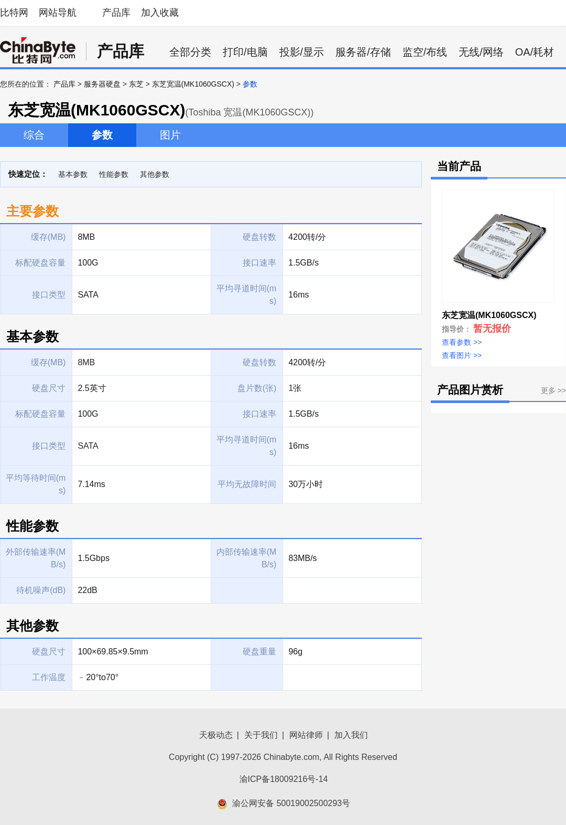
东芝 (136, 84)
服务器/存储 (363, 52)
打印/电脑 (245, 52)
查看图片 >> (462, 355)
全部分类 (190, 52)
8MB (86, 362)
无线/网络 (481, 52)
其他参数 (154, 174)
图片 (170, 135)
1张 (294, 388)
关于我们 (261, 735)
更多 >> (553, 390)
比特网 (14, 12)
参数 (102, 135)
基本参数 (73, 174)
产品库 (116, 12)
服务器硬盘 (102, 84)
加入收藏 (160, 12)
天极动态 (216, 735)
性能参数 (113, 174)
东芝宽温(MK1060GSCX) (193, 84)
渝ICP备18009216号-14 (284, 779)
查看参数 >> (462, 342)
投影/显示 (301, 52)
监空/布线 (425, 52)
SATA (88, 445)
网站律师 (306, 735)
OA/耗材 (534, 52)
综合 (34, 135)
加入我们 (351, 735)
